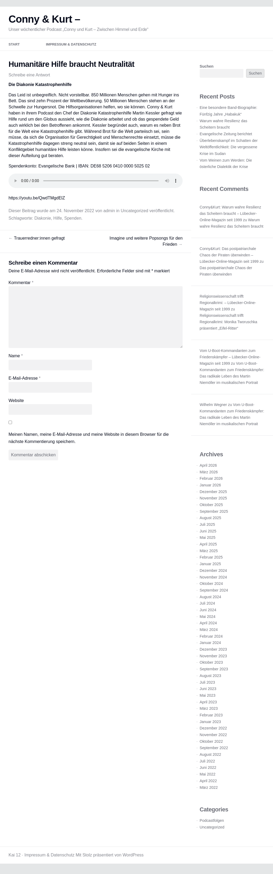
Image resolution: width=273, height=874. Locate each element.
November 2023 (213, 658)
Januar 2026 (210, 487)
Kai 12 (15, 857)
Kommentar (21, 284)
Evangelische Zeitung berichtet (226, 136)
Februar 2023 (211, 717)
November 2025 (213, 500)
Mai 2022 (207, 776)
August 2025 (210, 520)
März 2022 (209, 789)
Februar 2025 (211, 559)
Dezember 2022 (213, 730)
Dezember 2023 (213, 651)
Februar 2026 (211, 480)
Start (14, 46)
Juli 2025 (207, 526)
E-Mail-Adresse (25, 380)
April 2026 (208, 467)
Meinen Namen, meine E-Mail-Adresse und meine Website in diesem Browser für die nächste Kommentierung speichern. (89, 440)
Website (16, 402)
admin (109, 212)
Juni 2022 (208, 770)
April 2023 (208, 704)
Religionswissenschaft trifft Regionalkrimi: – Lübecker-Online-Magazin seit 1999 (228, 304)
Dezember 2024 (213, 572)
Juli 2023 (207, 684)
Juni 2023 (208, 690)
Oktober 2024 (211, 585)
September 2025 (214, 513)
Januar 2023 (210, 723)
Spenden (72, 220)
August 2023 (210, 677)
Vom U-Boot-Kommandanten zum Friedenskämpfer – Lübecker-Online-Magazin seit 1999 (230, 358)
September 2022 (214, 750)
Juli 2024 (207, 605)
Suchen (207, 68)
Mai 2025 (207, 539)
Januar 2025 (210, 566)
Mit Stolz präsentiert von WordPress (110, 857)
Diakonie (42, 220)
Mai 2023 (207, 697)
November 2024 (213, 579)
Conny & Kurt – (44, 21)
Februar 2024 (211, 638)
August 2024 (210, 599)
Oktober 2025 (211, 506)
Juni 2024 (208, 612)
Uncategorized (134, 212)
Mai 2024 (207, 618)
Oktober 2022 (211, 743)
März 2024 (209, 631)
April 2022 (208, 783)
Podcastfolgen (212, 822)
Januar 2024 (210, 644)
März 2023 (209, 710)
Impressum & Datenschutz (71, 46)
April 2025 (208, 546)
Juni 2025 (208, 533)
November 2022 (213, 737)
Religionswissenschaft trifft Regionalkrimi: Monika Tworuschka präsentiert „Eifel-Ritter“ (228, 323)
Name (16, 358)
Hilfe (57, 220)
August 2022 (210, 756)
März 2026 (209, 474)
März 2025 (209, 553)
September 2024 (214, 592)
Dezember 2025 (213, 493)
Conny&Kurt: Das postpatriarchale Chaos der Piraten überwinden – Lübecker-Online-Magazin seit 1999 (229, 256)
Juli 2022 (207, 763)
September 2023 (214, 671)
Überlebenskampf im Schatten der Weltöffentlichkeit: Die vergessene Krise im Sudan (229, 149)
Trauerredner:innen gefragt (37, 240)
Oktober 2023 (211, 664)
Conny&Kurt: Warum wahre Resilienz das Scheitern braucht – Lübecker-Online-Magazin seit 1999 (230, 215)
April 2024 (208, 625)
